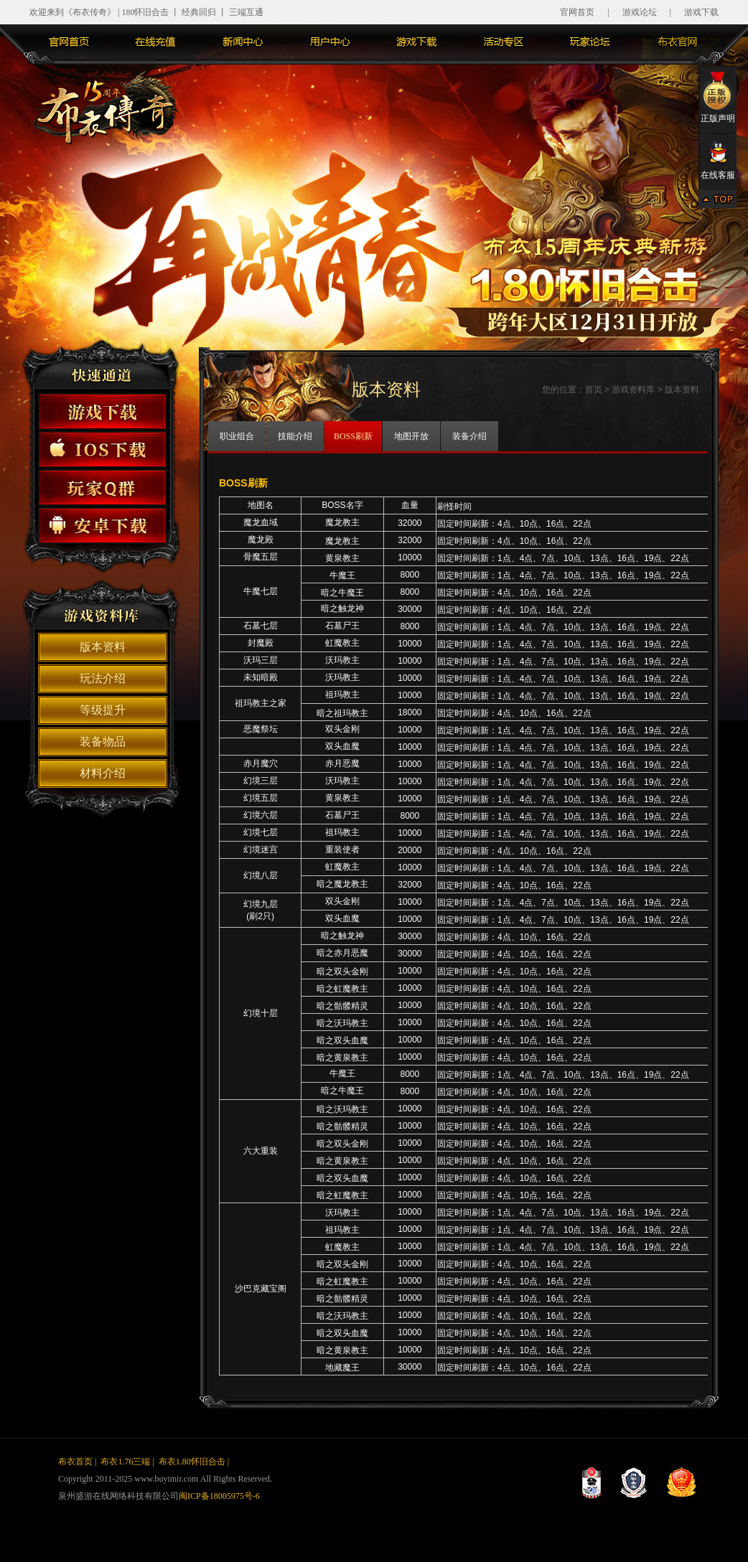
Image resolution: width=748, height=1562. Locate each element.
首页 (593, 390)
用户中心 (329, 41)
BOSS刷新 (353, 436)
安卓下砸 (102, 525)
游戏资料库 (633, 390)
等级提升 (103, 710)
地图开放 (411, 436)
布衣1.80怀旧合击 (192, 1462)
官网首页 (577, 12)
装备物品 (103, 741)
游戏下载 (701, 12)
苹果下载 (102, 449)
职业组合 (237, 436)
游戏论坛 (639, 12)
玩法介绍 (103, 678)
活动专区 (503, 41)
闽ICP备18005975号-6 (219, 1496)
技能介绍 (295, 436)
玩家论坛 (590, 41)
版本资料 (103, 647)
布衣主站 (676, 41)
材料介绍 (103, 773)
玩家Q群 (102, 487)
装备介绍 (469, 436)
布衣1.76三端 (125, 1462)
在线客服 (717, 160)
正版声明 (717, 97)
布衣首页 (75, 1462)
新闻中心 (242, 41)
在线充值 (155, 41)
